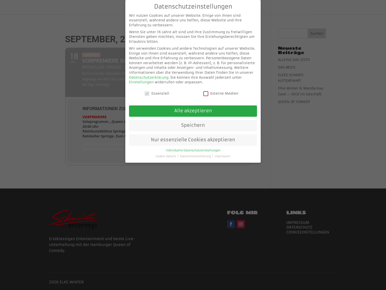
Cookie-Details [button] (166, 152)
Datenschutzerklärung (148, 73)
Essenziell (157, 89)
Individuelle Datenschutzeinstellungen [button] (193, 146)
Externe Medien (220, 89)
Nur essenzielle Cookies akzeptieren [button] (193, 136)
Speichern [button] (193, 121)
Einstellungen (141, 78)
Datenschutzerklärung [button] (196, 152)
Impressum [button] (222, 152)
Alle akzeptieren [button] (193, 107)
